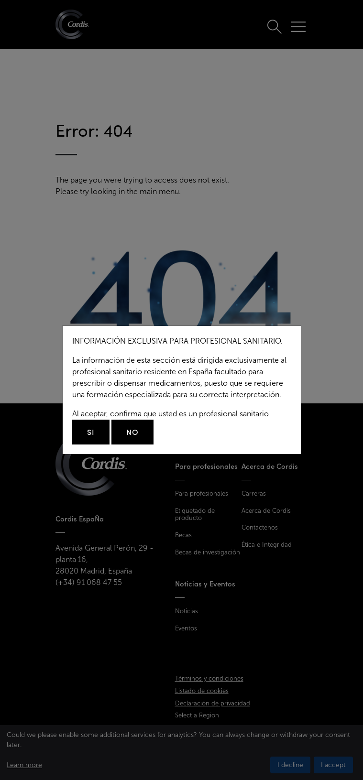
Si (91, 432)
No (132, 432)
